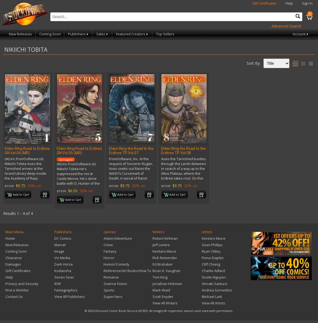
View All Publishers (69, 296)
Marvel (60, 244)
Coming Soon (50, 34)
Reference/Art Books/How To (127, 270)
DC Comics (62, 238)
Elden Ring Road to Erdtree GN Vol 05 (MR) (79, 150)
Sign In (307, 3)
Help (289, 3)
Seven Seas (64, 277)
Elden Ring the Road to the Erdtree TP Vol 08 (183, 150)
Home (10, 238)
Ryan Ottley (211, 251)
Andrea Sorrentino (217, 290)
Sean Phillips (212, 244)
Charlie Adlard (213, 270)
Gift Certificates (264, 3)
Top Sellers (165, 34)
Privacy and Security (21, 283)
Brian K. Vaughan (167, 270)
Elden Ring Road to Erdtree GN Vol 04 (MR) (27, 150)
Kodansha (62, 270)
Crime (108, 244)
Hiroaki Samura (214, 283)
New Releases (20, 34)
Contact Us (14, 296)
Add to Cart (18, 195)
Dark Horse (63, 264)
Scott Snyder (163, 296)
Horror (109, 257)
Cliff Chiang (211, 264)
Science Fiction (115, 283)
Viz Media (62, 257)
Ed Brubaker (163, 264)
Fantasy (110, 251)
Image (59, 251)
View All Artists (213, 303)
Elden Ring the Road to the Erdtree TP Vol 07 (131, 150)
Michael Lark (212, 296)
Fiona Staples (213, 257)
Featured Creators (132, 34)
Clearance (13, 257)
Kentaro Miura (164, 251)
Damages (13, 264)
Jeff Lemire (161, 244)
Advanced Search (286, 26)
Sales (102, 34)
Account (301, 34)
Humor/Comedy (116, 264)
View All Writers (165, 303)
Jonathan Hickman (167, 283)
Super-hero (113, 296)
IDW (57, 283)
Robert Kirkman (165, 238)
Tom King (160, 277)
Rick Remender (165, 257)
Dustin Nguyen (214, 277)
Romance (111, 277)
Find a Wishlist (17, 290)
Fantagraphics (65, 290)
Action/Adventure (118, 238)
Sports (109, 290)
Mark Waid (161, 290)
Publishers (78, 34)
